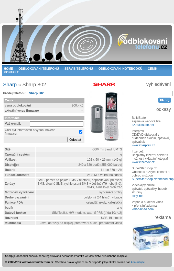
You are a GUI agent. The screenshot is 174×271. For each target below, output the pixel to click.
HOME (8, 68)
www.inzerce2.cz (143, 162)
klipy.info (138, 196)
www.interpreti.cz (143, 145)
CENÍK (152, 68)
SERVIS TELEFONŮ (78, 68)
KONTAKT (11, 72)
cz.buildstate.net (143, 125)
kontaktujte (138, 262)
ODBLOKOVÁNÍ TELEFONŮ (38, 68)
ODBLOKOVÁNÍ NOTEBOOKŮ (120, 68)
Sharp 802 (36, 93)
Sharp (10, 84)
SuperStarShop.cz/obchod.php (152, 179)
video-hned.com (143, 209)
